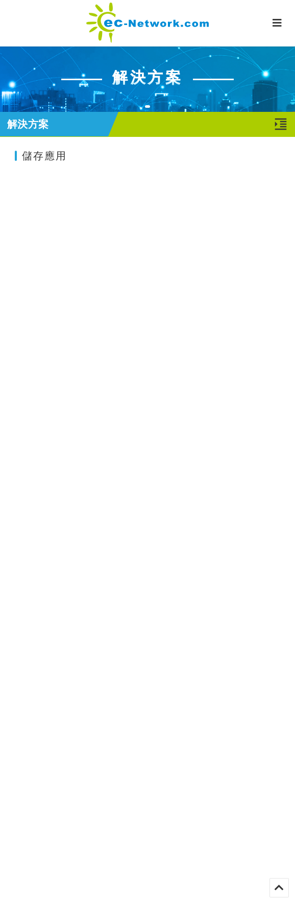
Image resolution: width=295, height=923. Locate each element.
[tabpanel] (147, 78)
